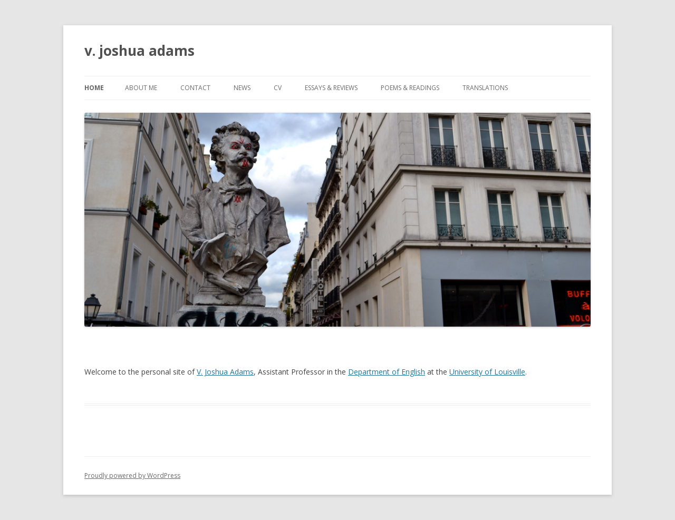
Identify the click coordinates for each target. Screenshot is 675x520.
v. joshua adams (139, 50)
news (242, 87)
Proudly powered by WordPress (132, 475)
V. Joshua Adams (225, 372)
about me (141, 87)
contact (195, 87)
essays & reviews (331, 87)
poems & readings (410, 87)
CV (278, 87)
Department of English (386, 372)
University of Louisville (487, 372)
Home (94, 87)
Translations (485, 87)
